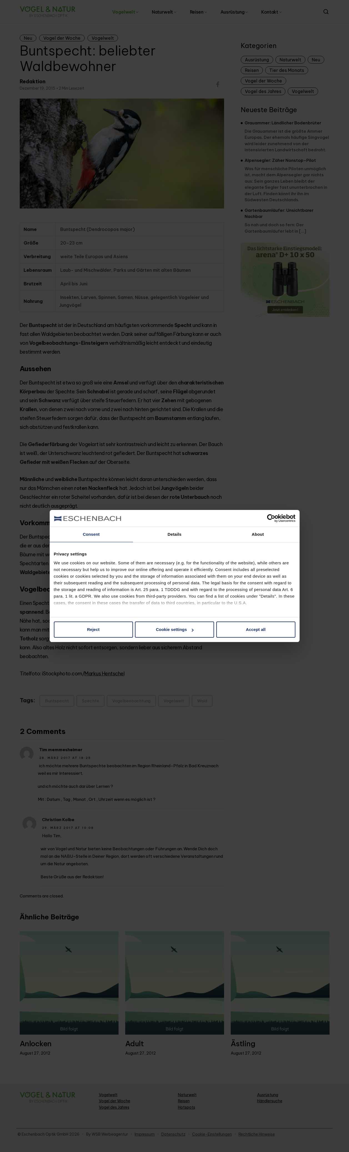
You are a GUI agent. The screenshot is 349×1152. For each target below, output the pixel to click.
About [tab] (258, 534)
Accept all (256, 629)
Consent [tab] (91, 534)
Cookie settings (175, 629)
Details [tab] (175, 534)
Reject (93, 629)
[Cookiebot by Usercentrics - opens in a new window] (271, 518)
